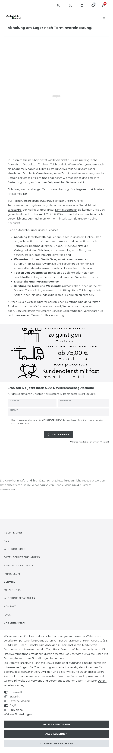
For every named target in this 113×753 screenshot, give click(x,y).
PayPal (13, 705)
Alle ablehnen (56, 733)
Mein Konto (13, 590)
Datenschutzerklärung (22, 557)
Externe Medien (19, 701)
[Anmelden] (59, 5)
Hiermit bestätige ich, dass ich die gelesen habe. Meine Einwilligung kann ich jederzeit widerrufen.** (57, 421)
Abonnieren (58, 434)
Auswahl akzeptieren (56, 743)
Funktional (16, 709)
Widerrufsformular (19, 598)
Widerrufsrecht (16, 549)
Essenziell (15, 692)
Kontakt (10, 606)
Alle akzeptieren (56, 724)
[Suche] (82, 5)
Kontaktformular (66, 209)
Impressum (12, 573)
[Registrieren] (71, 5)
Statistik (14, 696)
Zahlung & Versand (18, 565)
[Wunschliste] (93, 5)
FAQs (7, 614)
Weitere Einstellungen (18, 714)
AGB (6, 540)
